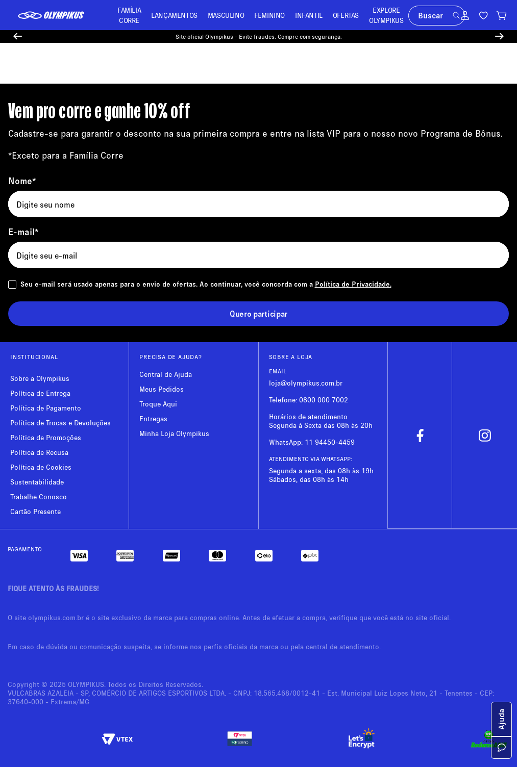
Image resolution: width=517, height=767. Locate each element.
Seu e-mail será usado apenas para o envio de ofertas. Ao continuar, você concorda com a (205, 283)
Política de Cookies (40, 467)
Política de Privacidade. (353, 283)
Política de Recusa (39, 452)
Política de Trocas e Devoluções (60, 422)
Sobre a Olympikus (39, 378)
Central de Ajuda (165, 374)
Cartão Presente (35, 511)
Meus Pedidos (161, 389)
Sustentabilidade (37, 481)
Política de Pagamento (45, 407)
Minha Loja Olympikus (174, 433)
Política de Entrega (40, 393)
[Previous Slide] (17, 36)
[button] (456, 15)
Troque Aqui (158, 403)
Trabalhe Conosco (38, 496)
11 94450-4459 (330, 442)
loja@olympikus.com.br (305, 382)
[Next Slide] (499, 36)
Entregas (153, 418)
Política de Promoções (45, 437)
